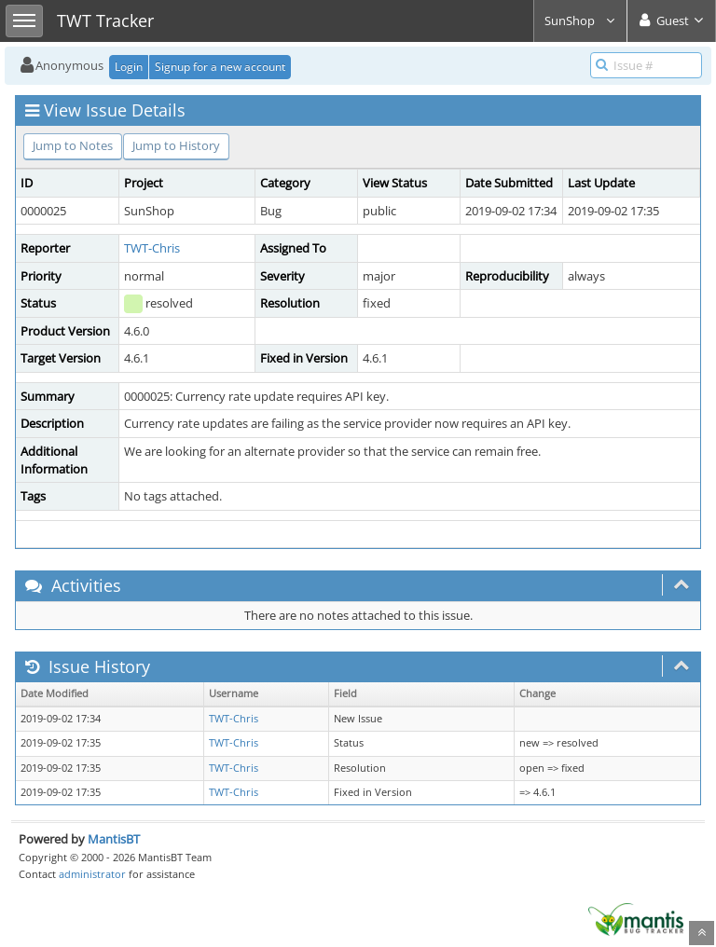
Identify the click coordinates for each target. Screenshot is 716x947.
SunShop (580, 20)
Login (129, 67)
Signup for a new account (220, 67)
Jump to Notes (73, 145)
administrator (92, 874)
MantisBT (114, 838)
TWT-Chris (152, 248)
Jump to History (176, 145)
